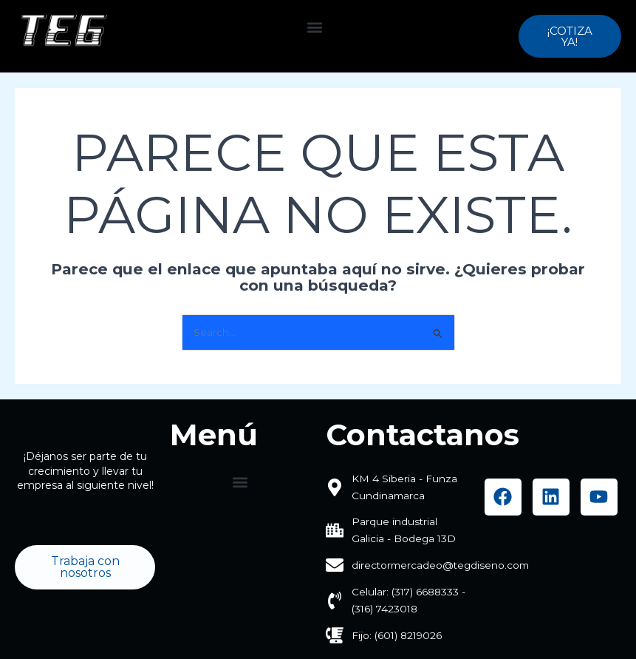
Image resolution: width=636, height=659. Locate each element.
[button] (315, 27)
